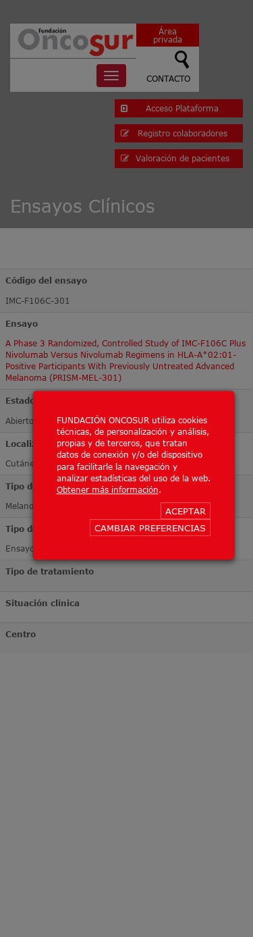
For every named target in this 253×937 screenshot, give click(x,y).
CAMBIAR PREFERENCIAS (150, 528)
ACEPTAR (185, 511)
